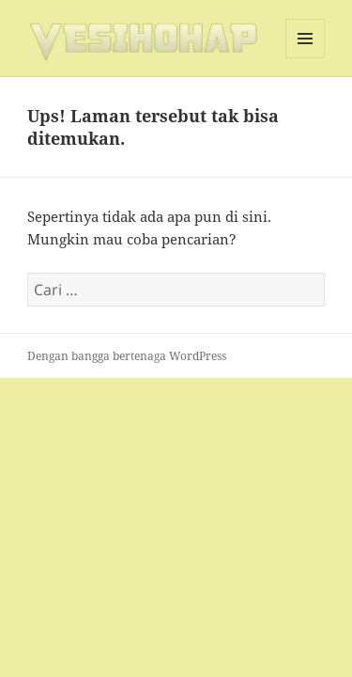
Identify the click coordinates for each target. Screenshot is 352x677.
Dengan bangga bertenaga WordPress (126, 356)
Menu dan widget (305, 57)
